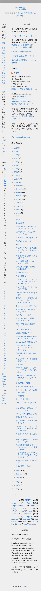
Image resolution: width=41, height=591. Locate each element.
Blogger (24, 586)
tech (36, 519)
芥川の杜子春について (24, 417)
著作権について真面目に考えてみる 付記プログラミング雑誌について (26, 300)
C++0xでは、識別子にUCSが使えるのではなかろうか (26, 378)
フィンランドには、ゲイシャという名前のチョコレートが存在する (26, 281)
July (18, 203)
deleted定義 (20, 223)
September (20, 196)
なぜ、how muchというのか (26, 306)
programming (17, 505)
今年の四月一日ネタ (24, 466)
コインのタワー (22, 276)
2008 (16, 485)
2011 (16, 179)
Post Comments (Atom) (4, 400)
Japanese (14, 519)
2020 (16, 148)
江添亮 (16, 73)
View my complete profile (20, 137)
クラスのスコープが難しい (26, 238)
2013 (16, 172)
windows (27, 513)
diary (28, 499)
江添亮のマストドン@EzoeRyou (23, 104)
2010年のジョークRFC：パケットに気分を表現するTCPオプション (26, 428)
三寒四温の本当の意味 (24, 387)
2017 (16, 158)
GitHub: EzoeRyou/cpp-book (21, 52)
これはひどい (21, 396)
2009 (16, 482)
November (20, 189)
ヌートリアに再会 (23, 399)
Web (28, 503)
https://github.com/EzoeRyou (21, 101)
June (18, 206)
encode (25, 521)
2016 (16, 162)
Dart (12, 524)
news (13, 503)
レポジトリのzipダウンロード (23, 56)
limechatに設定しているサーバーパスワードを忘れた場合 (27, 370)
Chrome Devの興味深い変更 (26, 342)
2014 (16, 169)
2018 (16, 155)
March (18, 470)
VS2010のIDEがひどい (24, 333)
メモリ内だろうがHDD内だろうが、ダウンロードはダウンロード (26, 455)
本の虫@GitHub (30, 13)
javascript (26, 519)
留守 (17, 216)
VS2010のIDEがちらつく (25, 329)
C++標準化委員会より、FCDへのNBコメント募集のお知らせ (26, 447)
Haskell (31, 524)
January (19, 477)
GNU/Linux (16, 511)
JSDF (17, 521)
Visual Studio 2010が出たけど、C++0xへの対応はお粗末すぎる (26, 348)
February (19, 474)
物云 (17, 244)
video (30, 511)
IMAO (24, 508)
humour (34, 505)
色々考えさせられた (24, 315)
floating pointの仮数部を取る (27, 414)
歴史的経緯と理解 (23, 383)
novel (19, 524)
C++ (14, 499)
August (19, 199)
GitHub (20, 13)
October (19, 192)
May (18, 210)
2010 (16, 182)
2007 (16, 489)
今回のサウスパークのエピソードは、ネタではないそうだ (26, 250)
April (18, 213)
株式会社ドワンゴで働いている (23, 89)
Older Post (4, 380)
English (28, 516)
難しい (18, 220)
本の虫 (20, 8)
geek (25, 524)
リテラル (19, 364)
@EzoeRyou (20, 15)
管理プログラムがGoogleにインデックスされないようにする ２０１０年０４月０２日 (4, 65)
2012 (16, 175)
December (20, 185)
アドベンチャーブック (24, 272)
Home (4, 385)
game (13, 516)
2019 (16, 151)
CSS (33, 521)
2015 (16, 165)
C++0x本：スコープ (23, 241)
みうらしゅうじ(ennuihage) (5, 178)
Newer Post (4, 375)
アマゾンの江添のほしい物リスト (24, 36)
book (13, 513)
